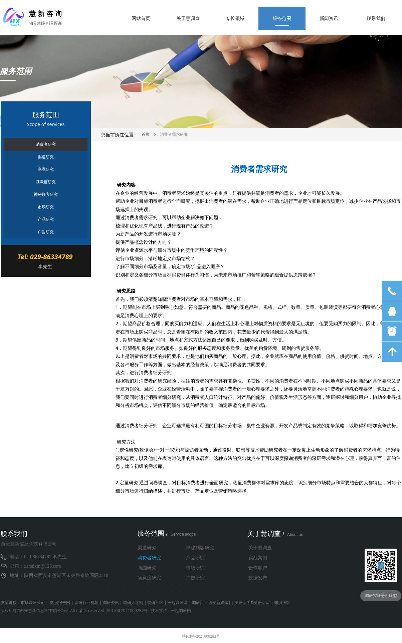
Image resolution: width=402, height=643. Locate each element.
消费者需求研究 (174, 134)
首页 (146, 134)
